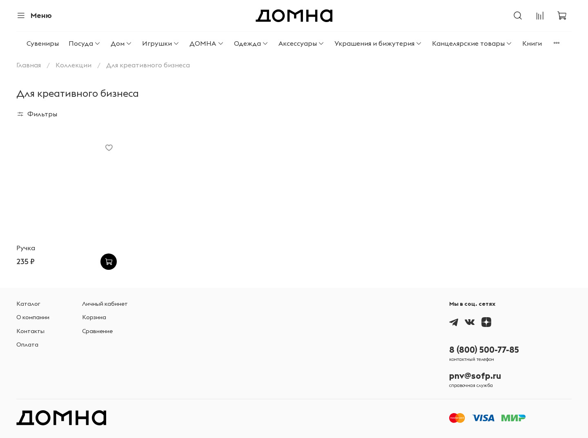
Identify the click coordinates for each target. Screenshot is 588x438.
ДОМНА (206, 43)
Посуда (85, 43)
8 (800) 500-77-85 (484, 349)
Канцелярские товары (472, 43)
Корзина (94, 317)
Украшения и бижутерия (378, 43)
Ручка (25, 248)
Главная (28, 65)
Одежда (251, 43)
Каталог (28, 303)
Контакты (30, 331)
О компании (32, 317)
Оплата (27, 344)
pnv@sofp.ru (475, 375)
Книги (532, 43)
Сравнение (97, 331)
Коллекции (73, 65)
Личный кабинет (105, 303)
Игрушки (161, 43)
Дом (121, 43)
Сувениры (43, 43)
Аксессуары (301, 43)
